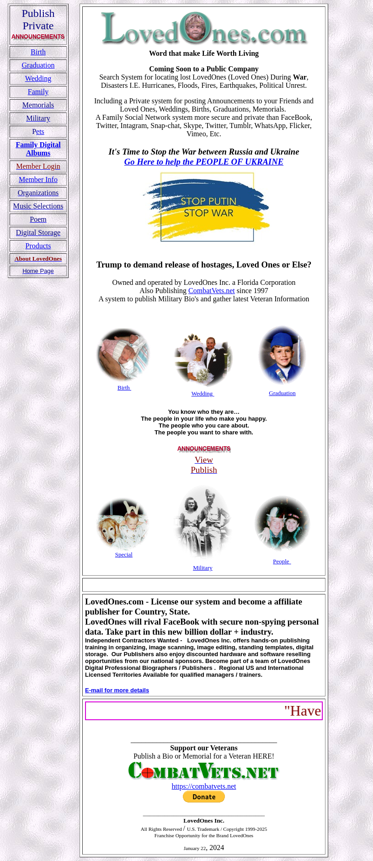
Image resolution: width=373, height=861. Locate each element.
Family (38, 92)
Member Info (38, 179)
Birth (38, 52)
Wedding (38, 78)
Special (124, 554)
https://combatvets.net (204, 786)
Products (38, 246)
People (281, 561)
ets (40, 131)
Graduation (38, 65)
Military (203, 567)
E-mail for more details (117, 690)
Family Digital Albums (38, 149)
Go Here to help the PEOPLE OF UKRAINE (203, 161)
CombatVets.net (211, 290)
